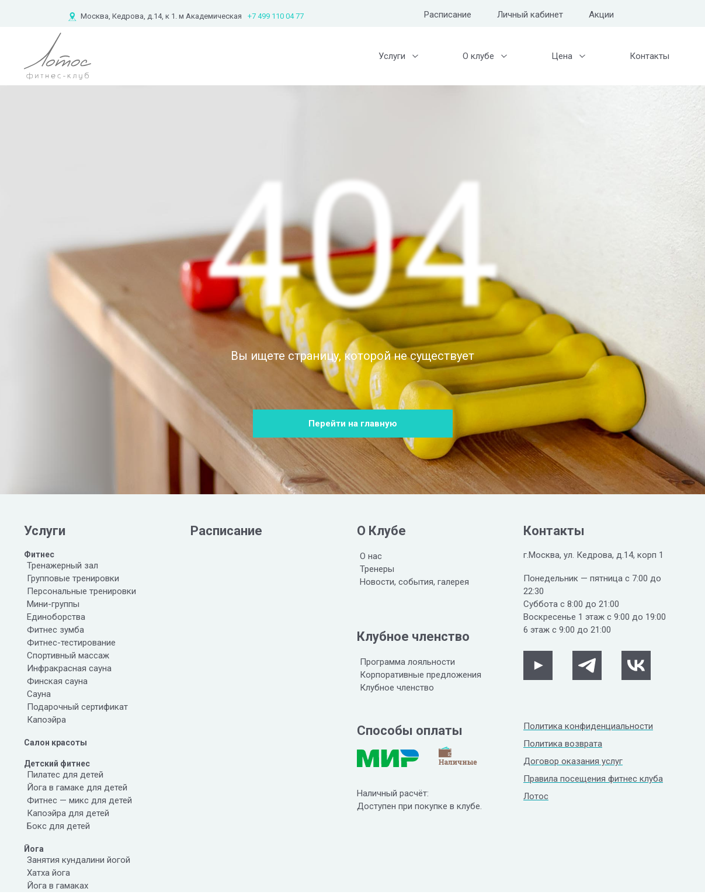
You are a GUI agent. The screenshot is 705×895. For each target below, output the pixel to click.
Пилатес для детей (65, 774)
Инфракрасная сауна (69, 668)
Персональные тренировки (81, 591)
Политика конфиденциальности (588, 726)
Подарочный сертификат (77, 707)
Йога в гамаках (57, 885)
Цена (561, 56)
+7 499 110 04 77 (276, 16)
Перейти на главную (352, 423)
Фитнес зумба (55, 630)
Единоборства (56, 617)
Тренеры (377, 569)
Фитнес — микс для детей (79, 800)
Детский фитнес (57, 763)
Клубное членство (397, 687)
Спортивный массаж (68, 655)
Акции (601, 14)
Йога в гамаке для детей (77, 787)
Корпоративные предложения (420, 674)
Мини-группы (53, 604)
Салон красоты (55, 742)
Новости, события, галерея (414, 582)
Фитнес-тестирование (71, 642)
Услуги (391, 56)
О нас (371, 556)
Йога (34, 849)
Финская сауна (57, 681)
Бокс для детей (58, 826)
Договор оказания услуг (573, 761)
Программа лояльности (407, 662)
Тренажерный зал (62, 565)
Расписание (447, 14)
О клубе (478, 56)
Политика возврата (562, 743)
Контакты (649, 56)
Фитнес (39, 554)
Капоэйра (46, 719)
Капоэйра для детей (68, 813)
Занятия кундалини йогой (78, 860)
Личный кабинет (530, 14)
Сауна (39, 694)
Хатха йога (48, 873)
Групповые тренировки (73, 578)
